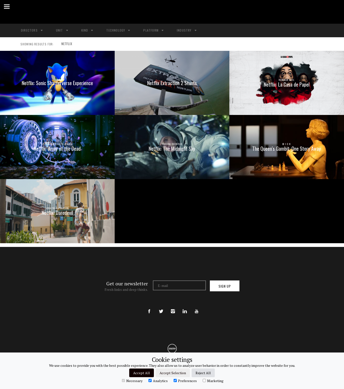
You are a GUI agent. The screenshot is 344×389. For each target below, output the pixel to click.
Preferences (185, 380)
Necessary (132, 380)
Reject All (203, 372)
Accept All (141, 372)
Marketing (213, 380)
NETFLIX (65, 44)
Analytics (158, 380)
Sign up (224, 286)
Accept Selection (173, 372)
